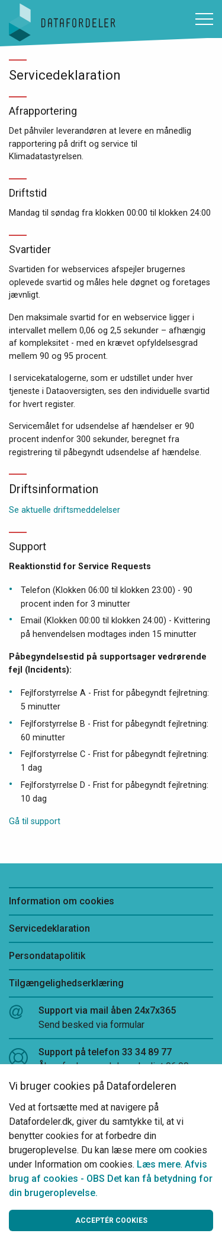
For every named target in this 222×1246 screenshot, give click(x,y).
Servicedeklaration (49, 928)
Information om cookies (61, 901)
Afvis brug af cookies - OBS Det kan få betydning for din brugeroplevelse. (111, 1178)
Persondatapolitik (47, 955)
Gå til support (34, 821)
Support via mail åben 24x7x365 (111, 1018)
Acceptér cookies (111, 1220)
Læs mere (159, 1164)
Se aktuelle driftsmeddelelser (64, 510)
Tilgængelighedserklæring (66, 983)
